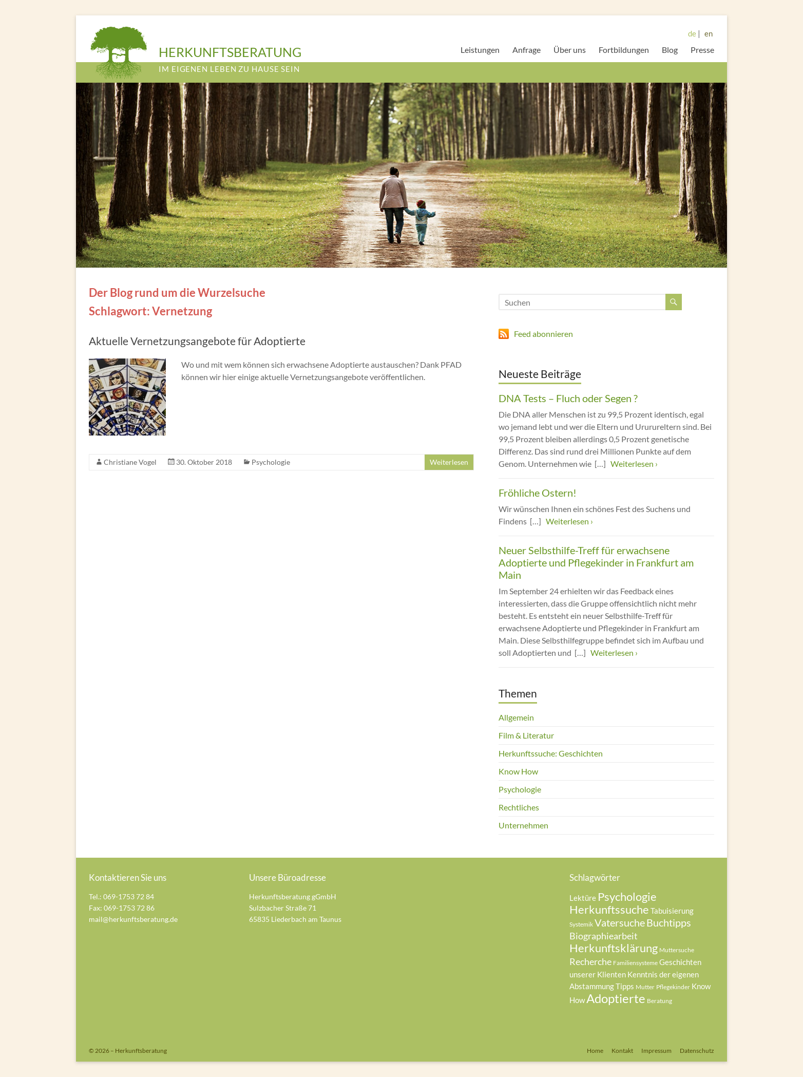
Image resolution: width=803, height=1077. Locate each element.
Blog (670, 49)
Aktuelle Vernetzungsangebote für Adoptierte (197, 340)
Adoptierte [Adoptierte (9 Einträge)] (615, 998)
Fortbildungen (624, 49)
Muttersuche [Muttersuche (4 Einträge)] (676, 950)
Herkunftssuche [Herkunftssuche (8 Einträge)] (609, 909)
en (708, 33)
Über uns (569, 49)
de (692, 33)
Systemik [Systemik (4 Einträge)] (581, 924)
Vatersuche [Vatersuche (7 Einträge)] (620, 922)
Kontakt (622, 1050)
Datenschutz (697, 1050)
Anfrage (526, 49)
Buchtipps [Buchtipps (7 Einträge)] (668, 922)
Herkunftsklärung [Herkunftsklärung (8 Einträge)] (613, 948)
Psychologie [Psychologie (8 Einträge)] (627, 896)
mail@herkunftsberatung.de (133, 919)
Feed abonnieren (543, 333)
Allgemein (516, 717)
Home (595, 1050)
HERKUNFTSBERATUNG (230, 52)
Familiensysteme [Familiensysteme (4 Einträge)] (635, 963)
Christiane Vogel (130, 462)
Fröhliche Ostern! (538, 492)
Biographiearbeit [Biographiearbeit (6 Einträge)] (603, 935)
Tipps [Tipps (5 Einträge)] (625, 986)
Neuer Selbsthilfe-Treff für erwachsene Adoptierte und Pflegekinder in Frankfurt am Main (596, 562)
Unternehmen (523, 825)
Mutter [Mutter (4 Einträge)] (645, 987)
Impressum (656, 1050)
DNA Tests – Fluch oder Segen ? (568, 398)
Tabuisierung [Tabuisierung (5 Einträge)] (672, 910)
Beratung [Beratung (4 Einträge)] (659, 1001)
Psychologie (271, 462)
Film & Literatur (526, 735)
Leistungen (480, 49)
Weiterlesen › (634, 463)
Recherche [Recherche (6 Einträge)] (590, 961)
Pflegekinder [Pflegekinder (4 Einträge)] (673, 987)
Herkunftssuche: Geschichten (551, 753)
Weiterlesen (449, 462)
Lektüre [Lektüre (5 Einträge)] (582, 897)
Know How (518, 771)
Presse (702, 49)
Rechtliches (519, 807)
